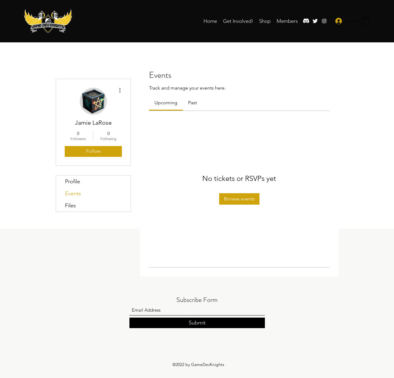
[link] (165, 102)
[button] (238, 21)
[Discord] (306, 21)
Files (70, 205)
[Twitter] (315, 21)
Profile (72, 181)
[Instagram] (324, 21)
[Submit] (197, 323)
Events (73, 193)
